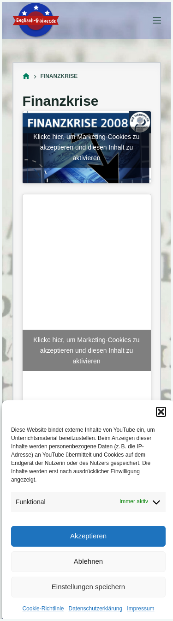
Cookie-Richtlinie (43, 608)
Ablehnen (88, 561)
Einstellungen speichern (88, 587)
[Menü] (157, 20)
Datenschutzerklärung (95, 608)
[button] (161, 411)
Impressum (140, 608)
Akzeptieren (88, 536)
